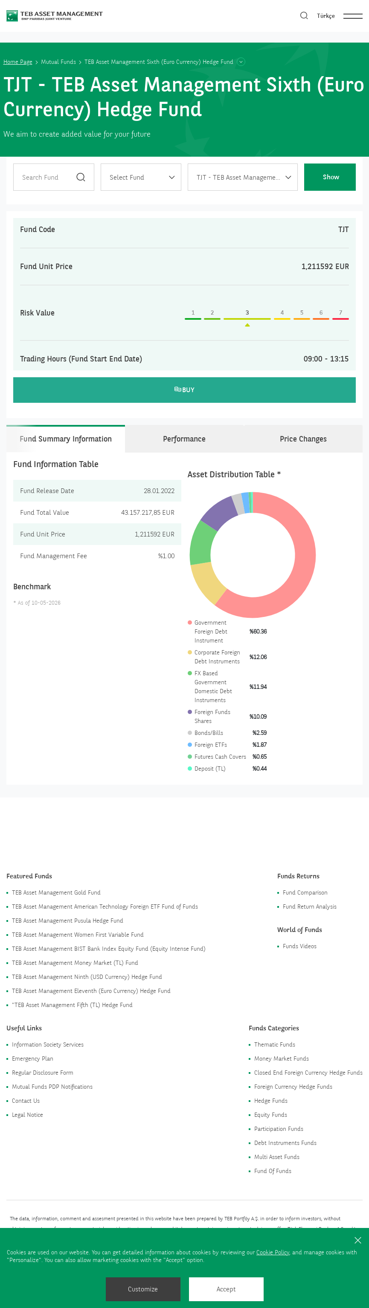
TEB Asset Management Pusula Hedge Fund (67, 920)
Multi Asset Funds (276, 1156)
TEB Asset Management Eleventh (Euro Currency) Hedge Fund (91, 990)
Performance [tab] (184, 438)
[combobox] (141, 177)
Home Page (17, 61)
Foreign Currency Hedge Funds (293, 1086)
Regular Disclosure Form (42, 1072)
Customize (143, 1289)
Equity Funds (270, 1114)
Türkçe (326, 15)
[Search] (304, 16)
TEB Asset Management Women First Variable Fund (78, 934)
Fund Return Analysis (310, 906)
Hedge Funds (271, 1100)
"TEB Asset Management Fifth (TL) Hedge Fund (72, 1004)
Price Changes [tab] (303, 438)
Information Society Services (48, 1044)
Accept (226, 1289)
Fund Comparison (305, 892)
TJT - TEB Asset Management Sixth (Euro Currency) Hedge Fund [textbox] (247, 177)
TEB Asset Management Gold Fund (56, 892)
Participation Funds (278, 1128)
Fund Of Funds (272, 1170)
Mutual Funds (58, 61)
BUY (184, 390)
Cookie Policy (272, 1252)
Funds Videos (300, 946)
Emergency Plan (32, 1058)
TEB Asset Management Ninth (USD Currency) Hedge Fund (87, 976)
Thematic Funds (274, 1044)
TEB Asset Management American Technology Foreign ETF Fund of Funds (105, 906)
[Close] (358, 1240)
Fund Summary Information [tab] (66, 438)
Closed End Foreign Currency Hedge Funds (308, 1072)
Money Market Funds (281, 1058)
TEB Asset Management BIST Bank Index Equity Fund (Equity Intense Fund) (109, 948)
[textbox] (141, 177)
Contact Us (26, 1100)
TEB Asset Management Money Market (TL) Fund (75, 962)
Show (331, 177)
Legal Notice (27, 1114)
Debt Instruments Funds (285, 1142)
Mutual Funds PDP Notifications (52, 1086)
